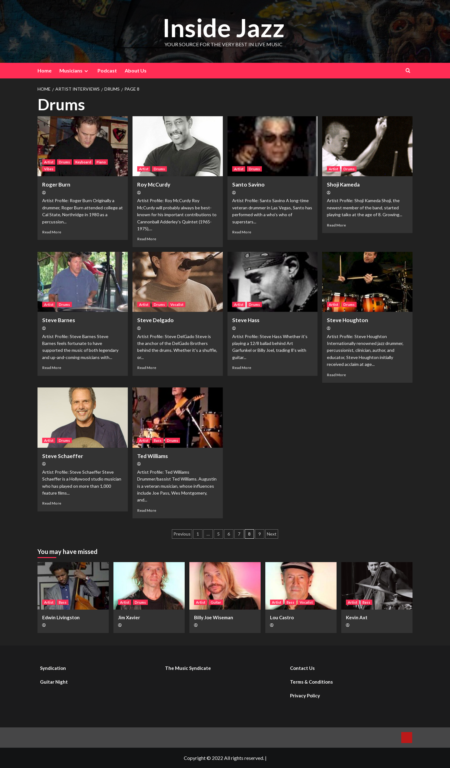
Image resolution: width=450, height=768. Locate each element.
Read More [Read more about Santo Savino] (241, 232)
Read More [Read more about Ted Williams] (146, 510)
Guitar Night (54, 682)
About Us (136, 70)
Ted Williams (152, 456)
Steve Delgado (155, 320)
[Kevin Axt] (376, 586)
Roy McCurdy (153, 184)
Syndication (53, 668)
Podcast (107, 70)
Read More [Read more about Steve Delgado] (146, 367)
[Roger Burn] (83, 146)
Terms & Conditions (311, 682)
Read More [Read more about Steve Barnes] (51, 367)
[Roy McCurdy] (177, 146)
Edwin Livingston (61, 617)
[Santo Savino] (273, 146)
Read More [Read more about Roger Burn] (51, 232)
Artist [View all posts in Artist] (48, 162)
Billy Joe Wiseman (213, 617)
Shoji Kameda (343, 184)
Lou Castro (282, 617)
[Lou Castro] (301, 586)
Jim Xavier (129, 617)
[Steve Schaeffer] (83, 417)
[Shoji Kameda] (367, 146)
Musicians (74, 70)
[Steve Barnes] (83, 282)
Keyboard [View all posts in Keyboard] (83, 162)
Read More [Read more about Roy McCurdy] (146, 239)
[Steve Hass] (273, 282)
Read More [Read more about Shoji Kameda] (336, 225)
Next (272, 533)
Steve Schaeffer (62, 456)
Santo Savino (248, 184)
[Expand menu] (86, 71)
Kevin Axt (357, 617)
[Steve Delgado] (177, 282)
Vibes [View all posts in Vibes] (48, 169)
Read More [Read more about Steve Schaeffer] (51, 503)
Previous (182, 533)
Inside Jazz (223, 27)
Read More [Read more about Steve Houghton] (336, 374)
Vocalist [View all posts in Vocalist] (176, 304)
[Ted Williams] (177, 417)
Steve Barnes (58, 320)
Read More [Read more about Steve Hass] (241, 367)
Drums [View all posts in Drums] (64, 162)
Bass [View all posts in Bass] (158, 440)
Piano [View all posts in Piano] (101, 162)
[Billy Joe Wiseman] (225, 586)
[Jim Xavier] (149, 586)
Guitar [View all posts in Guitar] (216, 602)
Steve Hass (245, 320)
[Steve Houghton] (367, 282)
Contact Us (302, 668)
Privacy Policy (305, 695)
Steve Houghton (347, 320)
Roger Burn (56, 184)
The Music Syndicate (188, 668)
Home (45, 70)
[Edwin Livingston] (73, 586)
